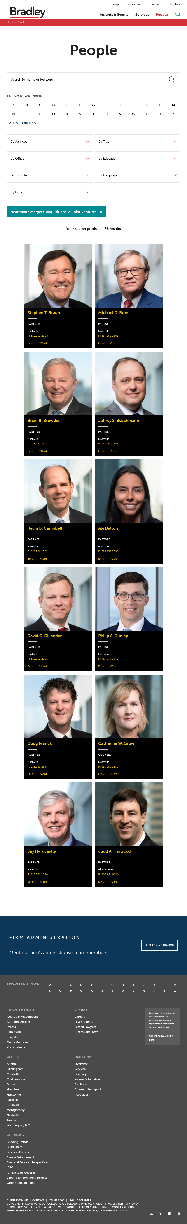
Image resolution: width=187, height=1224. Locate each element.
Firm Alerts (14, 1032)
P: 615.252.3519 (37, 443)
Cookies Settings (123, 1207)
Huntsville (14, 1094)
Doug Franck (40, 743)
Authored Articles (18, 1021)
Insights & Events (114, 15)
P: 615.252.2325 (38, 551)
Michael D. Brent (114, 312)
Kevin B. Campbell (45, 528)
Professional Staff (86, 1032)
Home (10, 22)
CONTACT (38, 1200)
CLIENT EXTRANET (17, 1200)
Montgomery (16, 1110)
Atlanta (12, 1064)
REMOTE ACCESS (17, 1207)
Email (31, 343)
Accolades (82, 1094)
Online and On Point (21, 1183)
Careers (154, 4)
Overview (81, 1064)
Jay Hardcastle (42, 851)
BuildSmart (14, 1147)
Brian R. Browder (44, 420)
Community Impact (88, 1089)
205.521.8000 (56, 1200)
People (162, 15)
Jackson (12, 1099)
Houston (13, 1089)
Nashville (13, 1115)
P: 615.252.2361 (108, 335)
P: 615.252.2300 (38, 335)
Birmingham (15, 1069)
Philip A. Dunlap (113, 636)
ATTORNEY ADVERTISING (93, 1207)
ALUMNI (35, 1207)
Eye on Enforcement (20, 1157)
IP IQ (10, 1167)
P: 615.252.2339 (108, 766)
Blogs (115, 4)
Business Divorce (18, 1152)
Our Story (134, 4)
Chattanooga (16, 1079)
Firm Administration (159, 945)
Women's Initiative (87, 1079)
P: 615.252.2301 (38, 658)
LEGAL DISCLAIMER (79, 1200)
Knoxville (13, 1104)
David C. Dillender (45, 636)
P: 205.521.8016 (108, 874)
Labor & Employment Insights (27, 1177)
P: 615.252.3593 (108, 551)
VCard (43, 343)
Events (11, 1027)
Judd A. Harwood (114, 851)
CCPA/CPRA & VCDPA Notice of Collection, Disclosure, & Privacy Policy (55, 1203)
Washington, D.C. (18, 1125)
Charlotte (13, 1074)
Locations (174, 4)
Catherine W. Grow (116, 743)
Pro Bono (81, 1084)
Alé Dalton (108, 528)
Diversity (80, 1074)
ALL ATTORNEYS (22, 123)
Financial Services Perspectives (28, 1162)
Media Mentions (17, 1042)
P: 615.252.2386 (38, 874)
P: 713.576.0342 (108, 658)
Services (142, 15)
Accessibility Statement (124, 1203)
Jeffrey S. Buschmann (118, 420)
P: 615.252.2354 (38, 766)
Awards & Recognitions (22, 1016)
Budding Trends (17, 1142)
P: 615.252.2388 (108, 443)
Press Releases (17, 1047)
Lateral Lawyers (85, 1027)
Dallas (11, 1084)
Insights (12, 1037)
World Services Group (59, 1207)
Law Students (84, 1021)
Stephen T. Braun (44, 312)
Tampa (11, 1120)
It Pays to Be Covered (21, 1172)
